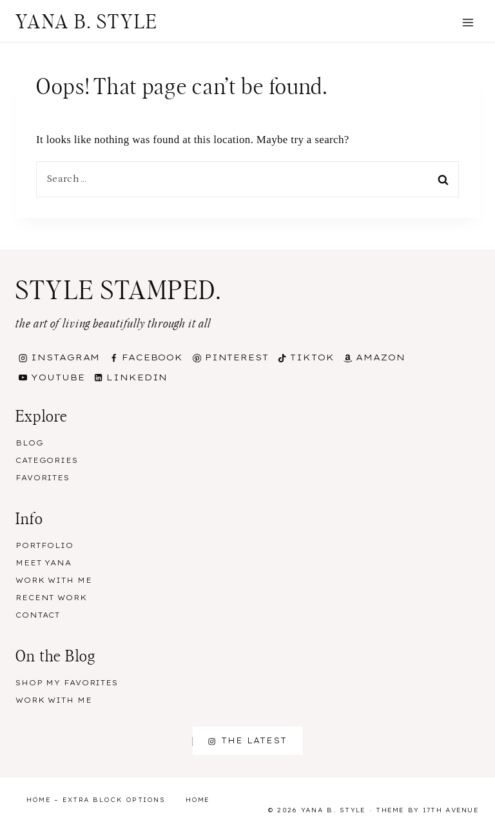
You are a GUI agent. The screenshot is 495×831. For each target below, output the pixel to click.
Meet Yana (43, 562)
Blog (29, 442)
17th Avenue (451, 810)
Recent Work (51, 597)
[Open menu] (468, 22)
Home (198, 799)
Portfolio (44, 545)
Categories (46, 460)
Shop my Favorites (66, 682)
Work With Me (53, 580)
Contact (37, 615)
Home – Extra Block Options (95, 799)
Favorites (42, 477)
